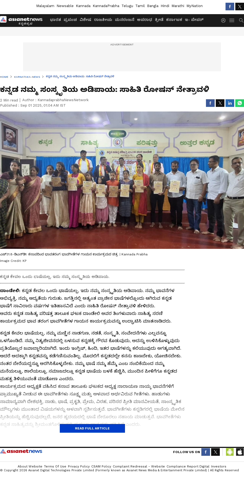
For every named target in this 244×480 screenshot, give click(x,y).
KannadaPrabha (106, 6)
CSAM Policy (101, 466)
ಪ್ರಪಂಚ (70, 19)
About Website (30, 466)
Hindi (165, 6)
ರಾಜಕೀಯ (103, 19)
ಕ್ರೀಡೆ (159, 19)
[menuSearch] (241, 20)
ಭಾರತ (55, 19)
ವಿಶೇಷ (85, 19)
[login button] (224, 20)
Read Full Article (92, 428)
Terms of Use (55, 466)
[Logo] (23, 20)
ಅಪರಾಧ (144, 19)
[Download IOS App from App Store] (239, 452)
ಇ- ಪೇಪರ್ (194, 19)
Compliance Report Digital (188, 466)
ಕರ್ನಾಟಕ (174, 19)
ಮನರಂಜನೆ (124, 19)
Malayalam (45, 6)
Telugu (127, 6)
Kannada (83, 6)
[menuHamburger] (232, 20)
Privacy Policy (79, 466)
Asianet (21, 451)
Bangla (152, 6)
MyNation (194, 6)
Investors (218, 466)
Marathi (177, 6)
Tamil (140, 6)
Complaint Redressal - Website (139, 466)
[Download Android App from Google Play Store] (230, 452)
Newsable (65, 6)
